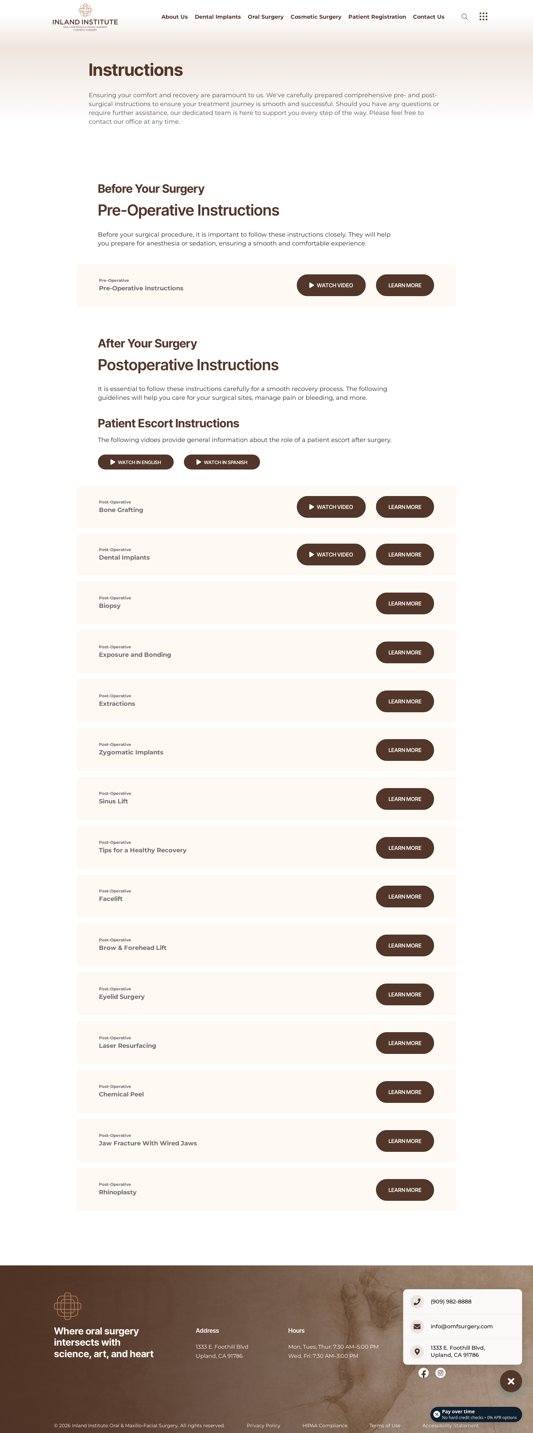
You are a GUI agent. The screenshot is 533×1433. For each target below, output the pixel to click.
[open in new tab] (222, 1335)
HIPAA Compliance (325, 1409)
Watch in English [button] (135, 462)
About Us (174, 17)
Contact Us (429, 17)
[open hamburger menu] (483, 17)
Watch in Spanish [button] (221, 462)
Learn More (405, 285)
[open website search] (470, 17)
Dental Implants (218, 17)
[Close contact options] (511, 1381)
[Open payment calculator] (476, 1413)
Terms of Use (384, 1409)
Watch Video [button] (331, 285)
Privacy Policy (263, 1409)
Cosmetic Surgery (316, 17)
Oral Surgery (266, 17)
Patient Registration (377, 17)
